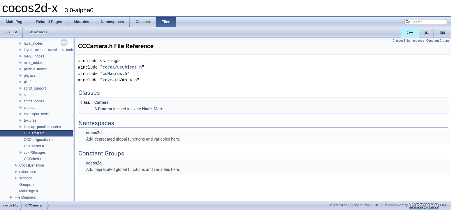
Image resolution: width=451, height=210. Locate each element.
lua (442, 32)
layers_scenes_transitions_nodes (49, 50)
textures (30, 120)
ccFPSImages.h (36, 152)
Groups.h (26, 185)
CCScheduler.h (35, 159)
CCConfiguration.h (38, 140)
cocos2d (94, 132)
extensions (27, 172)
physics (30, 76)
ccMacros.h (115, 73)
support (30, 108)
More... (160, 108)
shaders (30, 95)
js (426, 32)
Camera (101, 102)
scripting (25, 178)
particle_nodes (35, 69)
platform (30, 82)
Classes (397, 41)
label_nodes (33, 43)
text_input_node (36, 114)
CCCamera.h (34, 133)
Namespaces (415, 41)
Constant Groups (438, 41)
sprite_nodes (34, 101)
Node (146, 108)
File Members (25, 197)
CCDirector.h (34, 146)
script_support (35, 88)
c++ (410, 32)
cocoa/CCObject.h (122, 67)
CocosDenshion (31, 165)
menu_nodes (34, 56)
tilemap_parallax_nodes (42, 127)
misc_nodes (33, 63)
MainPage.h (28, 191)
